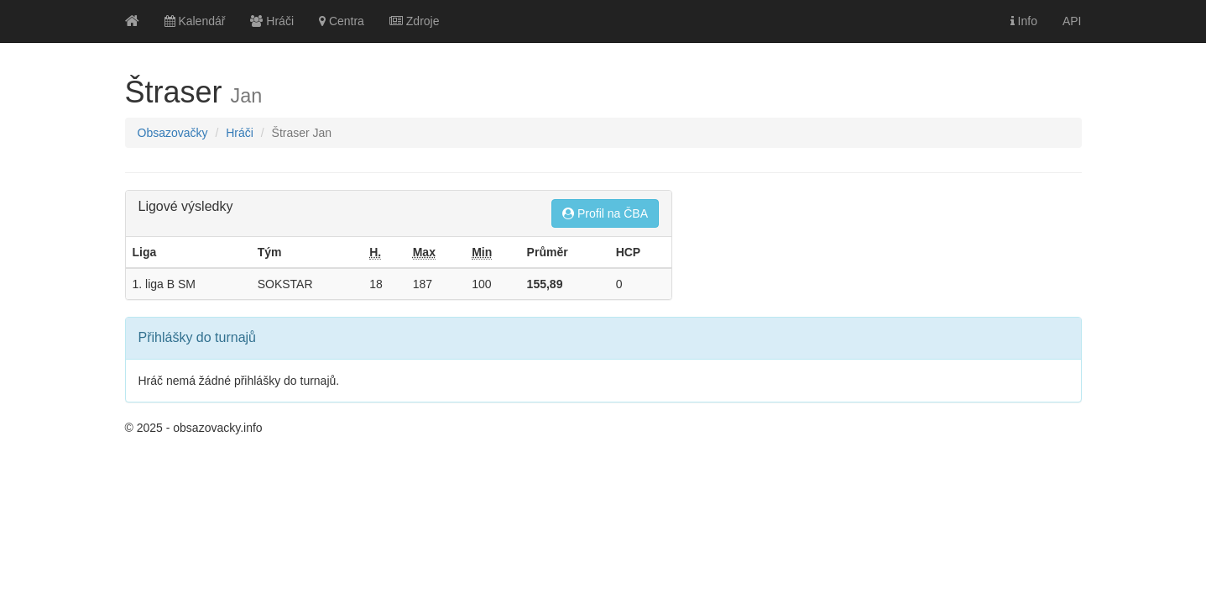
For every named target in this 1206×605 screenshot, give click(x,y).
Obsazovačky (173, 132)
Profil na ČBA (605, 213)
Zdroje (414, 21)
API (1072, 21)
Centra (341, 21)
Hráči (272, 21)
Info (1023, 21)
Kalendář (195, 21)
